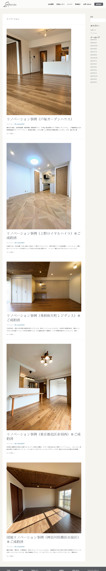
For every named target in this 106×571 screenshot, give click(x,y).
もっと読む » (10, 133)
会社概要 (51, 4)
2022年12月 (94, 76)
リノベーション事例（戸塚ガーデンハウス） (40, 119)
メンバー (69, 4)
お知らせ (93, 30)
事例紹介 (78, 4)
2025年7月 (93, 52)
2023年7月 (93, 61)
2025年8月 (93, 49)
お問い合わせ (87, 4)
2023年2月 (93, 70)
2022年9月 (93, 79)
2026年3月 (93, 39)
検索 (91, 17)
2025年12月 (94, 46)
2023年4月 (93, 67)
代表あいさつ (60, 4)
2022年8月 (93, 82)
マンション (10, 124)
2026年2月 (93, 42)
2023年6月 (93, 64)
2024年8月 (93, 55)
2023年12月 (94, 58)
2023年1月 (93, 73)
